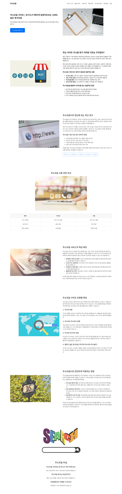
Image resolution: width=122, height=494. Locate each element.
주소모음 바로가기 (17, 30)
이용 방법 (105, 3)
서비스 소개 (70, 3)
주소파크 (73, 156)
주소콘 (88, 156)
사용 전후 (84, 3)
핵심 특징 (90, 3)
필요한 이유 (77, 3)
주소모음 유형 (98, 3)
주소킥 (65, 156)
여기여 (81, 156)
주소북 (94, 156)
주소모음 (13, 3)
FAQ (111, 3)
